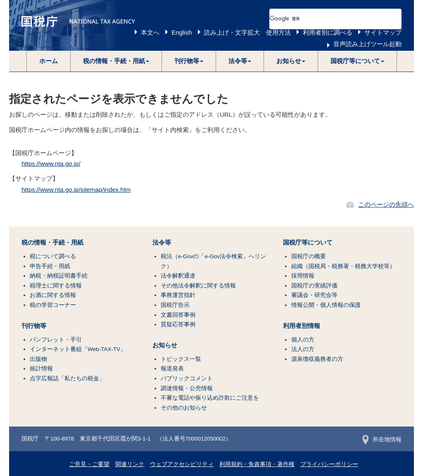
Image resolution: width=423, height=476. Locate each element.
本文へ (150, 32)
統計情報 (41, 368)
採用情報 (302, 276)
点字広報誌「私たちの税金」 (67, 378)
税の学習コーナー (53, 305)
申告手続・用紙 (50, 266)
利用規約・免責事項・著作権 (257, 464)
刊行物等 (33, 326)
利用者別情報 (301, 326)
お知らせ (164, 345)
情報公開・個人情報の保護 (326, 305)
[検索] (325, 19)
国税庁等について (308, 242)
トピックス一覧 (181, 359)
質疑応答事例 (178, 324)
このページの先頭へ (386, 204)
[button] (116, 61)
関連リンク (129, 464)
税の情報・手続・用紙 (52, 242)
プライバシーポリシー (329, 464)
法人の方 (302, 349)
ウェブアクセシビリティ (182, 464)
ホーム (48, 60)
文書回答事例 (178, 315)
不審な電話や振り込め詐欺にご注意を (210, 398)
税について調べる (53, 256)
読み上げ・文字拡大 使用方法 (247, 32)
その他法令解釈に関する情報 (198, 286)
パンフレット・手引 (56, 340)
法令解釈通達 (178, 276)
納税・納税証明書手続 (59, 276)
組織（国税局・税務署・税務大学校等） (343, 266)
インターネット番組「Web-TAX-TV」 (78, 349)
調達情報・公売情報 (187, 388)
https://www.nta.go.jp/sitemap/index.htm (76, 189)
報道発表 (172, 368)
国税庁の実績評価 (314, 286)
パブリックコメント (187, 378)
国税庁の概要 (308, 256)
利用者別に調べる (327, 32)
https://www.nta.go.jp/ (51, 163)
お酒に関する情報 (53, 295)
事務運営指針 (178, 295)
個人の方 (302, 340)
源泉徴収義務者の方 (317, 359)
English (181, 32)
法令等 (161, 242)
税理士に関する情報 (56, 286)
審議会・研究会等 (314, 295)
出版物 (38, 359)
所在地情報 (382, 439)
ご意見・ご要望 (89, 464)
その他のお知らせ (184, 408)
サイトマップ (383, 32)
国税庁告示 (175, 305)
